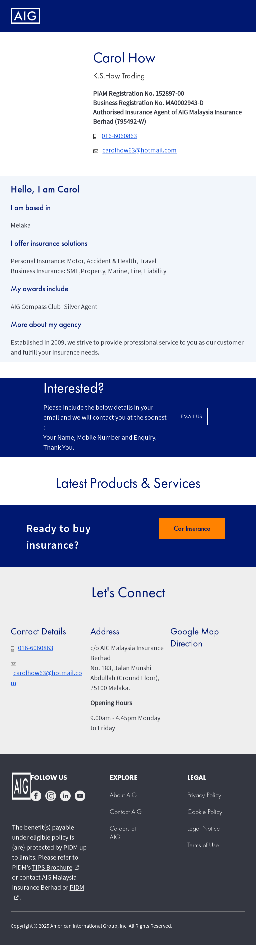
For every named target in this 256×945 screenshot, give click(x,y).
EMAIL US (191, 416)
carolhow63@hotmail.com (139, 150)
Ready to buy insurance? (58, 537)
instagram (50, 796)
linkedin (65, 796)
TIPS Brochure (55, 867)
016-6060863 (119, 135)
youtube (80, 796)
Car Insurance (192, 528)
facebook (36, 796)
